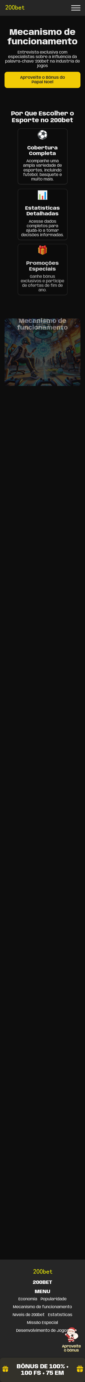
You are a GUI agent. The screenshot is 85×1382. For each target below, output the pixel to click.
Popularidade (54, 1299)
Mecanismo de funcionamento (42, 1307)
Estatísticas (60, 1315)
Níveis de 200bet (29, 1315)
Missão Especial (42, 1323)
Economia (27, 1299)
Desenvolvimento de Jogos (42, 1331)
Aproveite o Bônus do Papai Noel (42, 80)
